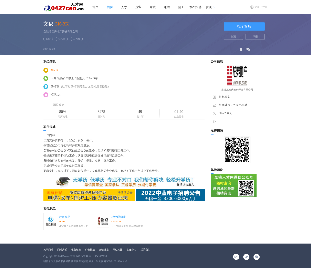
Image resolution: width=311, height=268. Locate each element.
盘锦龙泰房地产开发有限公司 (60, 31)
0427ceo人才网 (67, 256)
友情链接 (104, 249)
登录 (257, 7)
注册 (265, 7)
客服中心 (131, 249)
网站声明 (62, 249)
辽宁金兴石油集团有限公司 (73, 226)
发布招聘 (195, 7)
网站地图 (118, 249)
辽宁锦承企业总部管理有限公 (127, 226)
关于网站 (48, 249)
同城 (152, 7)
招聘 (110, 7)
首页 (95, 7)
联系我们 (145, 249)
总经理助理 (118, 216)
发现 (209, 7)
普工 (181, 7)
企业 (138, 7)
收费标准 (76, 249)
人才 (124, 7)
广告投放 (90, 249)
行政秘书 (64, 216)
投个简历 (244, 26)
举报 (255, 36)
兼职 (167, 7)
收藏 (233, 36)
